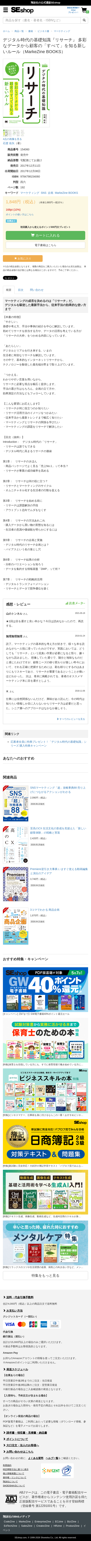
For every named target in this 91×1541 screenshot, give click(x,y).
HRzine (58, 1525)
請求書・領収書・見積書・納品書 (25, 1432)
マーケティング (29, 192)
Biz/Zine (71, 1521)
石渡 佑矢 (9, 143)
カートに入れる (45, 235)
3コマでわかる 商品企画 (45, 909)
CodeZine (9, 1521)
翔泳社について (10, 1481)
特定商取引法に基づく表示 (15, 1469)
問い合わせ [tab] (37, 289)
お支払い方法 (13, 1310)
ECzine (59, 1521)
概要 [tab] (8, 289)
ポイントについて (15, 1439)
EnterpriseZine (43, 1521)
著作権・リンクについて (14, 1477)
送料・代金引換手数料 (18, 1297)
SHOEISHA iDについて (14, 1485)
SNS (43, 192)
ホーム (6, 31)
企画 (50, 192)
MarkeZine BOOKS (66, 192)
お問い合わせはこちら (18, 1451)
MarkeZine (25, 1521)
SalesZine (26, 1525)
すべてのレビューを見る (71, 719)
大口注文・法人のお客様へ (21, 1445)
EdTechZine (10, 1525)
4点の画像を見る (12, 139)
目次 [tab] (20, 289)
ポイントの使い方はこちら (20, 214)
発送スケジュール (15, 1369)
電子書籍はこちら (45, 245)
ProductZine (72, 1525)
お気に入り (22, 258)
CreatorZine (43, 1525)
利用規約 (7, 1465)
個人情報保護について (13, 1473)
